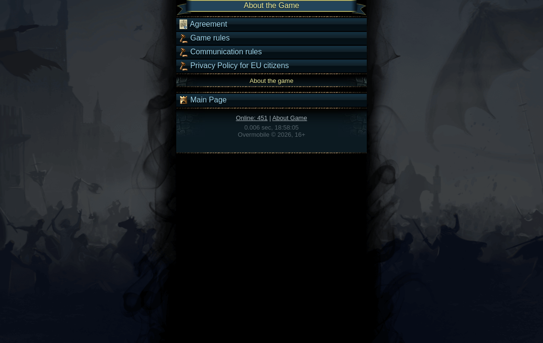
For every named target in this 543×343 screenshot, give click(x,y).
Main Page (203, 100)
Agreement (203, 24)
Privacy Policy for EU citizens (234, 66)
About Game (289, 117)
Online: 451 (252, 117)
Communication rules (220, 52)
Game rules (204, 38)
